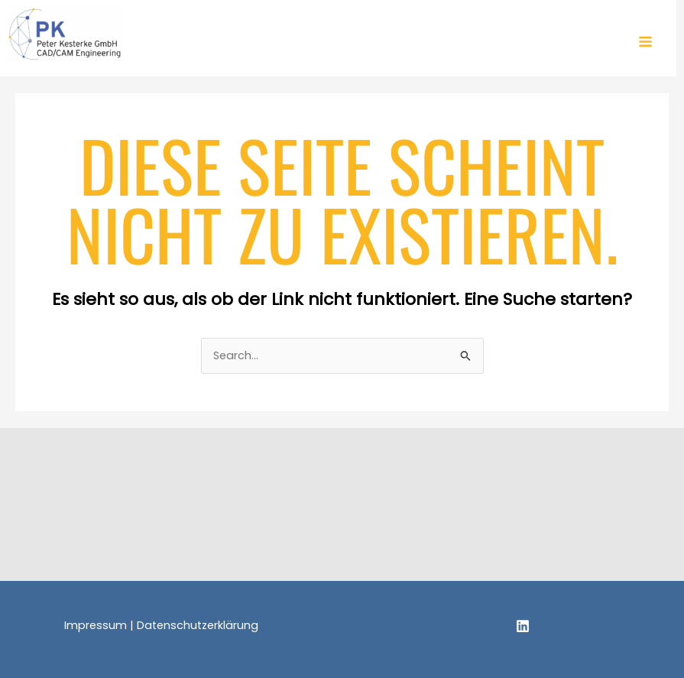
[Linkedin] (523, 626)
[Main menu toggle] (645, 41)
